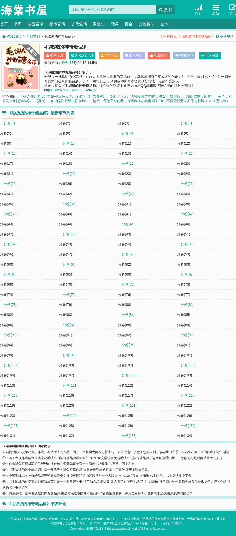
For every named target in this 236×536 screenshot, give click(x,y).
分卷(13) (10, 153)
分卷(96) (128, 345)
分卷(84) (128, 315)
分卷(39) (10, 214)
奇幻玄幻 (33, 36)
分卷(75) (69, 295)
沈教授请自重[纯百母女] (148, 96)
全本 (164, 24)
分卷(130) (188, 426)
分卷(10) (69, 143)
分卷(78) (10, 305)
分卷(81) (187, 305)
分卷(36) (69, 204)
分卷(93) (187, 335)
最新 (215, 9)
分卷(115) (11, 395)
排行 (198, 9)
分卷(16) (187, 153)
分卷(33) (128, 194)
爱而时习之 (118, 96)
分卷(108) (129, 375)
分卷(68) (187, 274)
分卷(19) (128, 163)
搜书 (165, 10)
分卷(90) (10, 335)
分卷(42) (187, 214)
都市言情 (57, 24)
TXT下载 (109, 55)
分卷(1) (9, 123)
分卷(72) (128, 284)
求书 (232, 9)
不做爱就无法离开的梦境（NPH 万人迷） (198, 101)
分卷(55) (187, 244)
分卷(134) (68, 63)
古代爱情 (79, 24)
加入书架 (134, 55)
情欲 (96, 101)
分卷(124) (70, 415)
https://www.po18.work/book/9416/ (70, 90)
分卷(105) (188, 365)
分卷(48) (69, 234)
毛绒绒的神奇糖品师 (24, 519)
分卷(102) (11, 365)
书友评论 (184, 55)
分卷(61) (69, 264)
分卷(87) (69, 325)
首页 (4, 24)
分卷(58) (128, 254)
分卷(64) (10, 274)
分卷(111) (70, 385)
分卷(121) (129, 405)
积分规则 (225, 36)
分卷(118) (188, 395)
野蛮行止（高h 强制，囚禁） (192, 96)
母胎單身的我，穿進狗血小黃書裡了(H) (133, 101)
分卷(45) (128, 224)
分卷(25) (10, 184)
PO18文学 (24, 9)
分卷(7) (127, 133)
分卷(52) (10, 244)
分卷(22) (69, 174)
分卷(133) (129, 436)
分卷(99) (69, 355)
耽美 (115, 24)
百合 (129, 24)
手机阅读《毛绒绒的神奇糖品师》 (188, 36)
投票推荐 (159, 55)
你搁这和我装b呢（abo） (70, 101)
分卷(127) (11, 426)
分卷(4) (186, 123)
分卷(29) (187, 184)
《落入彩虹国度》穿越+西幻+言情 (46, 96)
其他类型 (146, 24)
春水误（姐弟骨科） (90, 96)
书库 (18, 24)
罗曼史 (99, 24)
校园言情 (36, 24)
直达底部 (210, 55)
